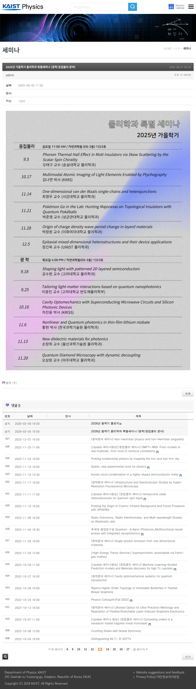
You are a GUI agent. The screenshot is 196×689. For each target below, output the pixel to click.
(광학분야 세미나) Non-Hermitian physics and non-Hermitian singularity (137, 439)
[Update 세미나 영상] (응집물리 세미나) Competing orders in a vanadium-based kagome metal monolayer (132, 621)
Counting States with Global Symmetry (116, 631)
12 (92, 649)
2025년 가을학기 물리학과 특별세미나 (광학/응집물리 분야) (40, 67)
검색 (5, 657)
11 (85, 649)
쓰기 (188, 657)
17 (127, 649)
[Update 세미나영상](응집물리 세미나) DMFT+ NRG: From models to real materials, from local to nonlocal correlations (135, 449)
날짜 (30, 416)
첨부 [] (11, 383)
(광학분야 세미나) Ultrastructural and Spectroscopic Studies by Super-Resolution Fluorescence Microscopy (136, 484)
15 (114, 649)
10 (78, 649)
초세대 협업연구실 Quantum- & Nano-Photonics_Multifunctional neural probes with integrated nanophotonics (137, 531)
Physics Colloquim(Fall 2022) (110, 599)
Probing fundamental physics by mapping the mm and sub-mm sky (135, 458)
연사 (68, 416)
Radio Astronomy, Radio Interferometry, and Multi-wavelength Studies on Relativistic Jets (136, 519)
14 (107, 649)
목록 (188, 394)
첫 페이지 (56, 649)
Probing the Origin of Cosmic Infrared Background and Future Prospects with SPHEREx (138, 508)
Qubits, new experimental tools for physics (118, 466)
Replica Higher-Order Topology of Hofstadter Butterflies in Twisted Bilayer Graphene (134, 590)
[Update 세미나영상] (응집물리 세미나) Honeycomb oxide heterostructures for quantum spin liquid (128, 496)
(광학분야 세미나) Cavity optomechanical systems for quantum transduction (131, 578)
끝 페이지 (140, 649)
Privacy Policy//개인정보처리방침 (157, 676)
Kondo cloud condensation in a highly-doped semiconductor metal (134, 474)
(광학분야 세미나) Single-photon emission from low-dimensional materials (133, 543)
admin (10, 75)
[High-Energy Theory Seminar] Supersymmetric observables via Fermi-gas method (137, 554)
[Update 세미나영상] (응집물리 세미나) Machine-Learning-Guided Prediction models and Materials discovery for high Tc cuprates (134, 566)
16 (121, 649)
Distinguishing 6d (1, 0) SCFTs (111, 639)
